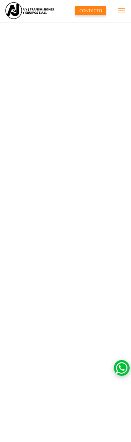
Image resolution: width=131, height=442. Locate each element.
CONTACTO (90, 11)
